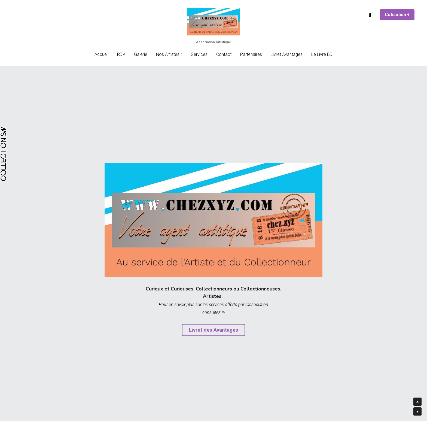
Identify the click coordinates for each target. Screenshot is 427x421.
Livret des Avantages (213, 329)
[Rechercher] (370, 15)
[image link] (213, 21)
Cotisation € (397, 14)
